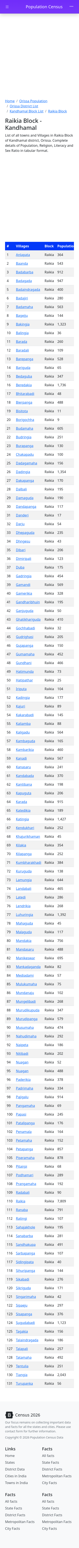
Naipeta (22, 1045)
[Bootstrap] (22, 1415)
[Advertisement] (39, 56)
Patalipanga (25, 1123)
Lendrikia (23, 906)
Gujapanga (24, 645)
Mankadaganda (28, 966)
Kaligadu (23, 732)
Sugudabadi (25, 1322)
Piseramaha (25, 1157)
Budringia (23, 437)
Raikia (20, 1201)
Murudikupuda (27, 1010)
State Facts (50, 1462)
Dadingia (23, 471)
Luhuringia (24, 914)
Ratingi (21, 1218)
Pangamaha (25, 1105)
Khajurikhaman (28, 836)
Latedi (20, 897)
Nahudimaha (26, 1036)
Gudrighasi (24, 636)
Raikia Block (57, 111)
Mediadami (24, 975)
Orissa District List (24, 106)
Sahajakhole (25, 1227)
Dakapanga (25, 480)
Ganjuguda (24, 610)
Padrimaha (24, 1088)
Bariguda (23, 367)
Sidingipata (24, 1262)
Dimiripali (23, 558)
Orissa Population (33, 101)
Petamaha (24, 1140)
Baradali (22, 350)
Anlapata (23, 254)
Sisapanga (24, 1314)
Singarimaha (26, 1296)
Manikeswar (25, 958)
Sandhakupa (26, 1244)
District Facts (52, 1469)
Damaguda (24, 498)
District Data (15, 1469)
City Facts (49, 1482)
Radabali (22, 1192)
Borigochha (25, 419)
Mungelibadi (26, 1001)
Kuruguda (24, 871)
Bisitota (22, 411)
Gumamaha (25, 654)
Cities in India (15, 1476)
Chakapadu (25, 454)
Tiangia (21, 1374)
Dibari (20, 550)
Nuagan (22, 1062)
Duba (20, 567)
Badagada (24, 280)
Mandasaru (25, 949)
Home (10, 101)
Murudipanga (26, 1018)
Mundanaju (25, 992)
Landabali (23, 888)
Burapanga (24, 445)
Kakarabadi (24, 715)
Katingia (22, 819)
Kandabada (25, 775)
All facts (48, 1455)
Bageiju (22, 315)
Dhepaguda (25, 532)
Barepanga (24, 359)
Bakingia (22, 324)
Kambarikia (25, 749)
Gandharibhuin (28, 602)
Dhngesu (23, 541)
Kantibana (24, 784)
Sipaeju (21, 1305)
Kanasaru (23, 767)
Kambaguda (25, 741)
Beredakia (24, 385)
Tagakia (22, 1331)
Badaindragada (28, 289)
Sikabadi (22, 1279)
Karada (21, 801)
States (10, 1462)
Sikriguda (23, 1288)
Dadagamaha (26, 463)
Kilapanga (24, 854)
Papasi (21, 1114)
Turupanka (24, 1383)
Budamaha (24, 428)
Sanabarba (24, 1236)
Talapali (22, 1348)
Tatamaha (23, 1357)
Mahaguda (24, 923)
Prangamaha (26, 1183)
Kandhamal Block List (26, 111)
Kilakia (21, 845)
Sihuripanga (25, 1270)
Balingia (22, 333)
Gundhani (23, 662)
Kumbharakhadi (28, 862)
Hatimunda (24, 671)
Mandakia (23, 940)
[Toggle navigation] (71, 7)
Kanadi (21, 758)
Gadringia (23, 576)
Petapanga (24, 1149)
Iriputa (21, 689)
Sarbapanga (25, 1253)
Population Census (44, 7)
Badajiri (22, 298)
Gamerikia (24, 593)
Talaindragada (27, 1340)
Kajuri (20, 706)
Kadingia (23, 697)
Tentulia (22, 1366)
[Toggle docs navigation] (7, 7)
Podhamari (24, 1175)
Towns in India (16, 1482)
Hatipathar (24, 680)
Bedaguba (24, 376)
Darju (20, 524)
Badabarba (24, 272)
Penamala (24, 1131)
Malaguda (24, 932)
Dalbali (21, 489)
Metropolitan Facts (57, 1476)
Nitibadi (22, 1053)
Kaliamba (23, 723)
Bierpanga (24, 402)
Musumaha (25, 1027)
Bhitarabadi (25, 393)
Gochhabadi (25, 628)
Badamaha (24, 307)
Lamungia (24, 880)
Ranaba (22, 1209)
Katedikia (23, 810)
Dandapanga (26, 506)
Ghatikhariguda (28, 619)
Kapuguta (23, 793)
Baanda (22, 263)
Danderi (22, 515)
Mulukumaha (26, 984)
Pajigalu (22, 1097)
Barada (21, 341)
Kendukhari (25, 827)
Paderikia (23, 1079)
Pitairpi (21, 1166)
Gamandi (23, 584)
